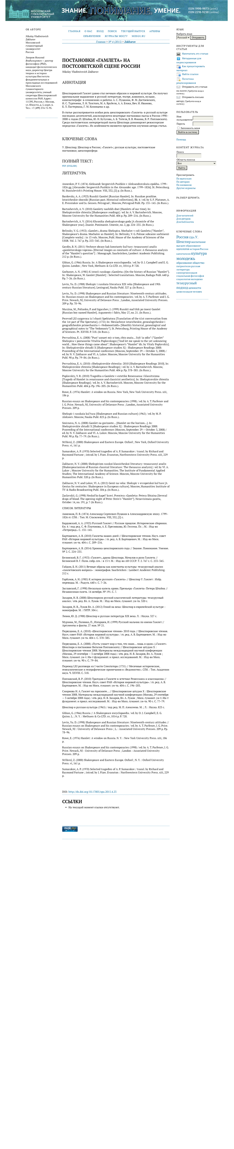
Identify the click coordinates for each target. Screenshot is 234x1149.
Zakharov (130, 41)
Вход (100, 31)
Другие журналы (186, 188)
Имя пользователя (184, 118)
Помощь (181, 139)
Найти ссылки (190, 74)
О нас (88, 31)
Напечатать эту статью (195, 53)
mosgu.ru (138, 36)
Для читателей (184, 215)
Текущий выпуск (133, 31)
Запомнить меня (190, 128)
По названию (184, 184)
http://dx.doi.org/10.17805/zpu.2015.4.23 (92, 791)
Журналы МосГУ (116, 36)
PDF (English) (69, 165)
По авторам (183, 181)
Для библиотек (185, 221)
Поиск (112, 31)
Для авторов (183, 218)
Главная (74, 31)
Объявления (92, 36)
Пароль (181, 123)
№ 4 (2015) (115, 41)
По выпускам (183, 178)
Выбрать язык (184, 33)
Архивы (154, 31)
